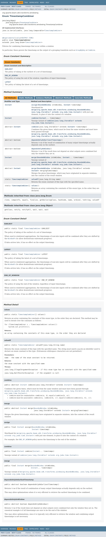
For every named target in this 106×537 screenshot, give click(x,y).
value (18, 38)
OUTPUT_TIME (27, 38)
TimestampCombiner (28, 22)
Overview (4, 2)
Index (42, 2)
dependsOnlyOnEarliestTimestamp (46, 140)
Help (47, 2)
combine (34, 118)
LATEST (8, 82)
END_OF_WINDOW (11, 75)
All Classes (49, 6)
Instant (8, 105)
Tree (26, 2)
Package (12, 2)
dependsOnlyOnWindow (40, 149)
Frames (28, 6)
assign (34, 105)
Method (38, 9)
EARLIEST (9, 69)
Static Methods (26, 98)
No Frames (36, 6)
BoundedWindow (44, 105)
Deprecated (34, 2)
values (34, 186)
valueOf (34, 179)
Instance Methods (44, 98)
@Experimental (8, 38)
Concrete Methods (83, 98)
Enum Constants (21, 9)
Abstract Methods (63, 98)
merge (33, 157)
